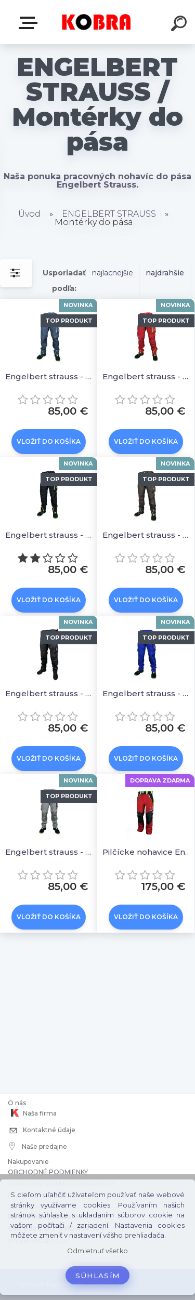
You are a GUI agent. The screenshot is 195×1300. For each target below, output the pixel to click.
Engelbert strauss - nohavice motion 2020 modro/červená (147, 693)
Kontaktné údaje (41, 1130)
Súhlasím (97, 1275)
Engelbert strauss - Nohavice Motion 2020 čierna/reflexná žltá (50, 535)
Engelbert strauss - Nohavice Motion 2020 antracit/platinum (50, 376)
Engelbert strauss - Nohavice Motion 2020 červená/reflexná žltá (147, 376)
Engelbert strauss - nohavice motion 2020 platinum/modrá (50, 852)
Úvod (29, 214)
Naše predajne (38, 1146)
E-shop (30, 23)
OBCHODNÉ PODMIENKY (48, 1172)
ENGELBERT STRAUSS (109, 214)
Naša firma (32, 1113)
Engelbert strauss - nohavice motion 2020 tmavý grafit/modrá (50, 693)
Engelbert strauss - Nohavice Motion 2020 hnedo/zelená (147, 535)
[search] (180, 25)
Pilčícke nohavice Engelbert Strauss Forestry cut (147, 852)
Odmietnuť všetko (97, 1251)
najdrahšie (165, 272)
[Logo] (96, 22)
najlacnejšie (112, 272)
